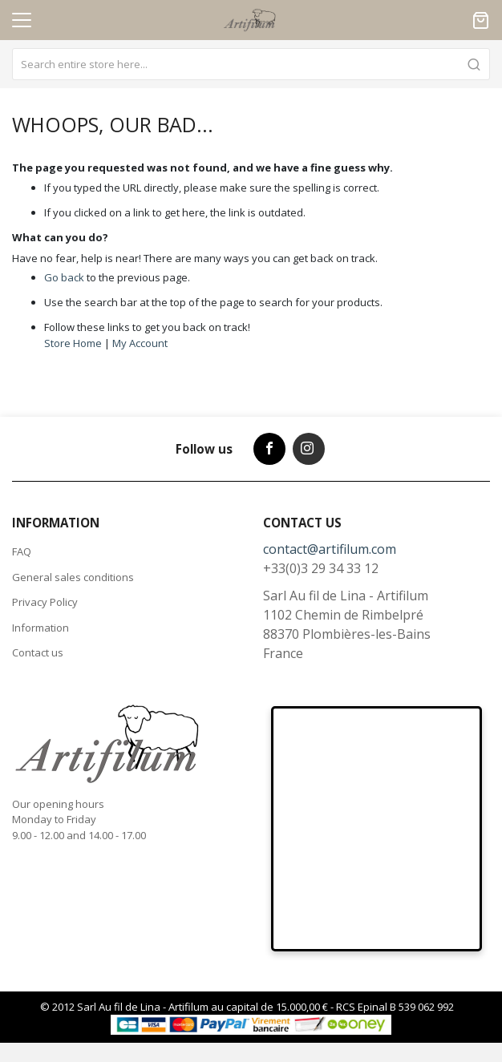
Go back (64, 277)
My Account (140, 343)
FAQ (21, 551)
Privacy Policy (45, 602)
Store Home (73, 343)
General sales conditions (73, 577)
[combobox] (251, 64)
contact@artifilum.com (329, 549)
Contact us (37, 652)
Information (40, 627)
